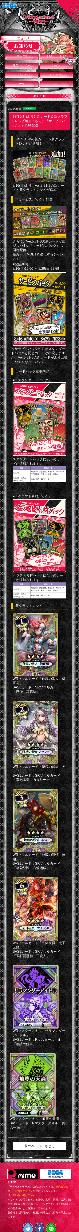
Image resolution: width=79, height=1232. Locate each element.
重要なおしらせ (21, 65)
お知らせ (57, 65)
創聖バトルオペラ (57, 56)
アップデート (56, 84)
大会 (21, 84)
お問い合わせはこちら (22, 1195)
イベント (22, 74)
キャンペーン (56, 74)
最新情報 (22, 56)
